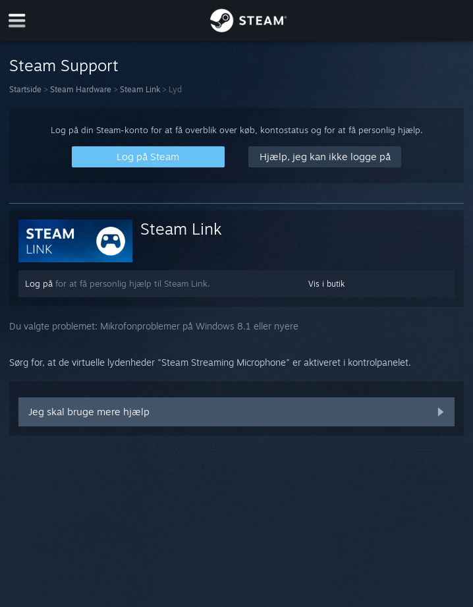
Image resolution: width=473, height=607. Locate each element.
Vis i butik (326, 284)
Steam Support (64, 65)
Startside (25, 89)
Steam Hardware (80, 89)
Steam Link (140, 89)
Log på (39, 283)
